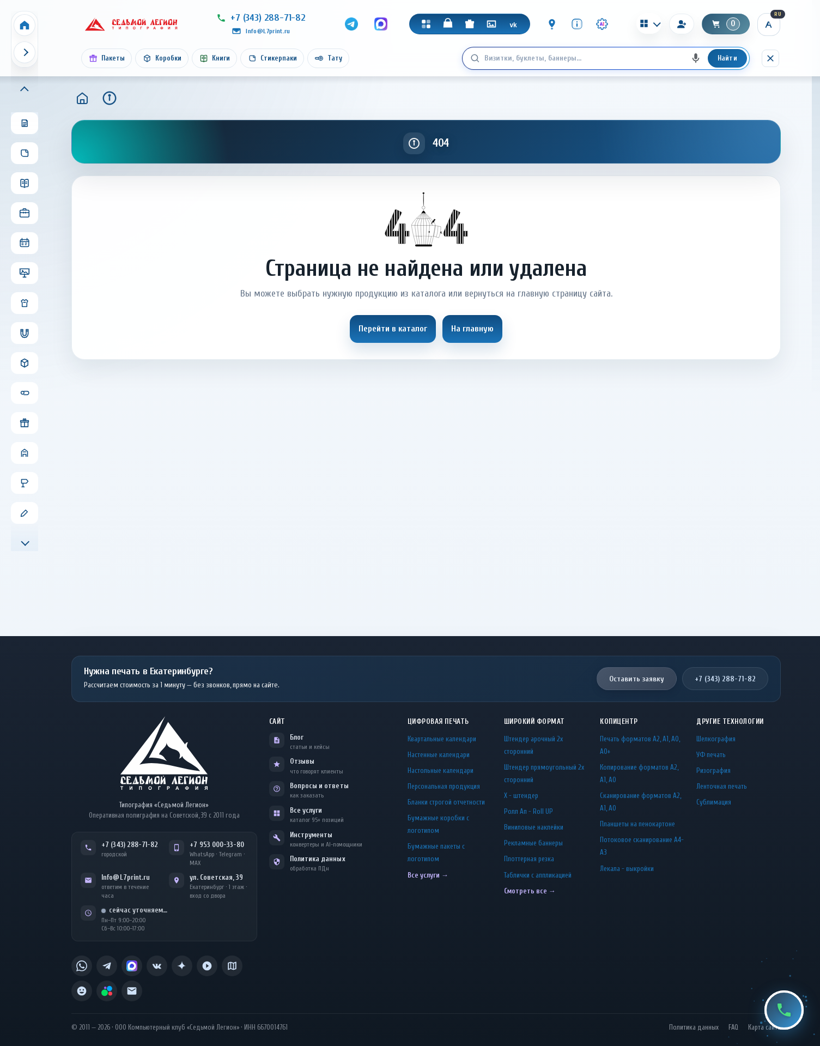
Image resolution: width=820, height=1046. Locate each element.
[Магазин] (448, 24)
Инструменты (311, 835)
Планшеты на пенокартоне (637, 824)
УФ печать (711, 755)
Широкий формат (534, 721)
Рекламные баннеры (533, 843)
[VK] (513, 24)
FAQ (733, 1027)
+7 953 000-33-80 (217, 845)
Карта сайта (764, 1027)
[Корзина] (726, 24)
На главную (472, 329)
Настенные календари (439, 755)
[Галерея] (491, 24)
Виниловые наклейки (533, 827)
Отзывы (302, 761)
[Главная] (82, 98)
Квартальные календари (442, 739)
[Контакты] (552, 24)
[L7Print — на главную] (164, 753)
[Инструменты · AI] (602, 24)
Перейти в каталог (393, 329)
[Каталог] (426, 24)
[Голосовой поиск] (696, 58)
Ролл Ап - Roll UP (528, 811)
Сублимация (713, 802)
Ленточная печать (721, 786)
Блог (296, 737)
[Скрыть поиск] (770, 58)
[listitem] (81, 966)
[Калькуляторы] (648, 23)
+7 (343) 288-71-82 (725, 679)
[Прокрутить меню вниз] (24, 542)
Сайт (277, 721)
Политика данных (317, 859)
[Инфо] (577, 24)
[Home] (24, 25)
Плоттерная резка (529, 859)
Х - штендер (521, 795)
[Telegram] (351, 24)
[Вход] (681, 24)
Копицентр (619, 721)
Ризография (713, 770)
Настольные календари (440, 770)
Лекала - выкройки (627, 868)
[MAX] (381, 24)
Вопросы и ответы (319, 786)
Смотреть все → (530, 891)
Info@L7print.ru (125, 877)
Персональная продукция (444, 786)
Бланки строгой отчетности (446, 802)
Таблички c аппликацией (538, 875)
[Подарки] (469, 24)
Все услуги (306, 810)
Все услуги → (428, 875)
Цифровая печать (438, 721)
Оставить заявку (636, 679)
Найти (727, 58)
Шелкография (716, 739)
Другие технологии (730, 721)
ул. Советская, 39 (216, 877)
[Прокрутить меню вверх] (24, 90)
